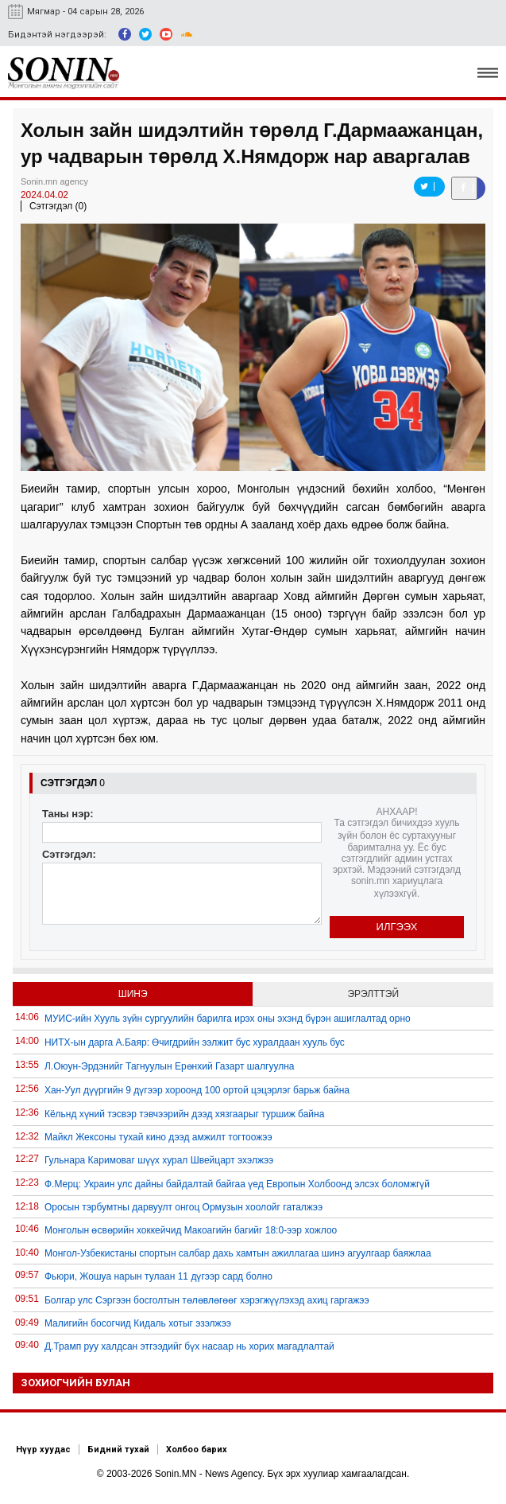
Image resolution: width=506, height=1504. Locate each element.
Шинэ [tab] (133, 993)
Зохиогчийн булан (75, 1383)
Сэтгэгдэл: (69, 854)
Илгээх (397, 927)
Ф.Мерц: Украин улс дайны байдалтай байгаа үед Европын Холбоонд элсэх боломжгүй (237, 1184)
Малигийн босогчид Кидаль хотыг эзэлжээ (137, 1323)
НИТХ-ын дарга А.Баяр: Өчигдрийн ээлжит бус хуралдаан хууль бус (194, 1042)
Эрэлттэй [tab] (373, 993)
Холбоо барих (196, 1449)
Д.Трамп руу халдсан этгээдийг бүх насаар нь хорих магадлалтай (189, 1346)
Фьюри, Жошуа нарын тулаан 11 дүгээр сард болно (158, 1276)
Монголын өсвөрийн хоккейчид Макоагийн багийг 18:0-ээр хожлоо (190, 1230)
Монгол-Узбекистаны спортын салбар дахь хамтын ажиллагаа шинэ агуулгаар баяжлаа (237, 1253)
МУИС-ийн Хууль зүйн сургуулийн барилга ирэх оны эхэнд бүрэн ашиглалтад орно (227, 1018)
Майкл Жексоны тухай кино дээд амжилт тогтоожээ (158, 1137)
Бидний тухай (118, 1449)
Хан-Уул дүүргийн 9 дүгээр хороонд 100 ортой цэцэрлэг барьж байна (197, 1090)
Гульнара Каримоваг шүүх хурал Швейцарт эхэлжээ (158, 1160)
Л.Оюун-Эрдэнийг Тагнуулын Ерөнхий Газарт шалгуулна (169, 1066)
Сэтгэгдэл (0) (58, 206)
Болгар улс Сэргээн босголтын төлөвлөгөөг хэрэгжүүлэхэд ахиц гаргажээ (206, 1300)
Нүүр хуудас (43, 1449)
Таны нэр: (68, 814)
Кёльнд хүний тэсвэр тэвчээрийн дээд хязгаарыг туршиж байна (184, 1114)
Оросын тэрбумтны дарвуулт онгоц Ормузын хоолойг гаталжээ (183, 1207)
